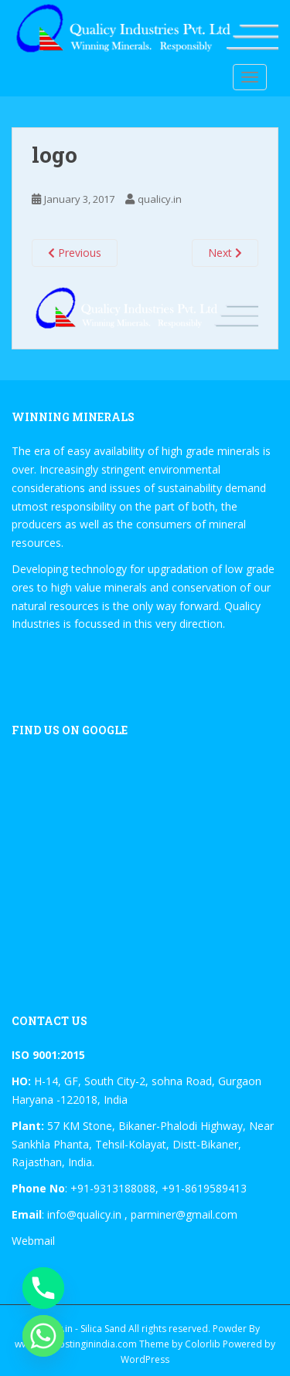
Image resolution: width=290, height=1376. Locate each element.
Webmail (33, 1240)
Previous (74, 252)
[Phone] (43, 1288)
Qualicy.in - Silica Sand (78, 1328)
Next (225, 252)
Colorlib (202, 1344)
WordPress (145, 1359)
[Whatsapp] (43, 1336)
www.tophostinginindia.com (76, 1344)
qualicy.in (160, 199)
